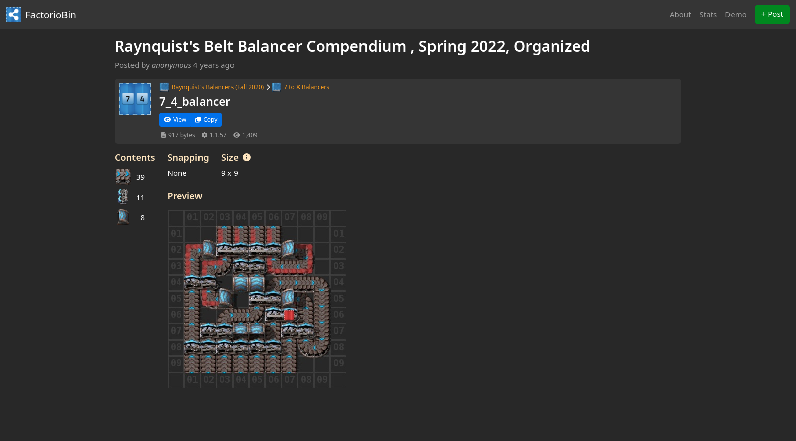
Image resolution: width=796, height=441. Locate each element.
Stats (708, 14)
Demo (736, 14)
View (175, 119)
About (680, 14)
